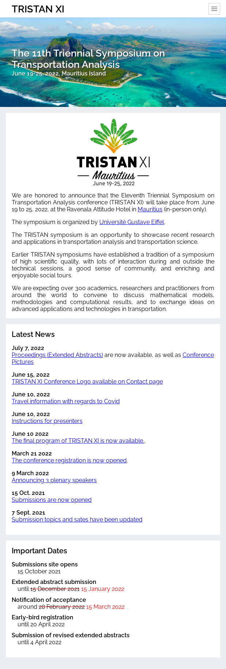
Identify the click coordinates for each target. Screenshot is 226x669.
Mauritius (150, 209)
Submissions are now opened (52, 499)
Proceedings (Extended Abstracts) (57, 354)
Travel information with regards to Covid (66, 401)
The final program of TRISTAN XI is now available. (78, 440)
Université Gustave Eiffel (131, 222)
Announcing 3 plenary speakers (54, 480)
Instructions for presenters (47, 421)
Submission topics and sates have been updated (77, 519)
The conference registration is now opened (69, 460)
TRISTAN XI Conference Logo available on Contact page (87, 381)
